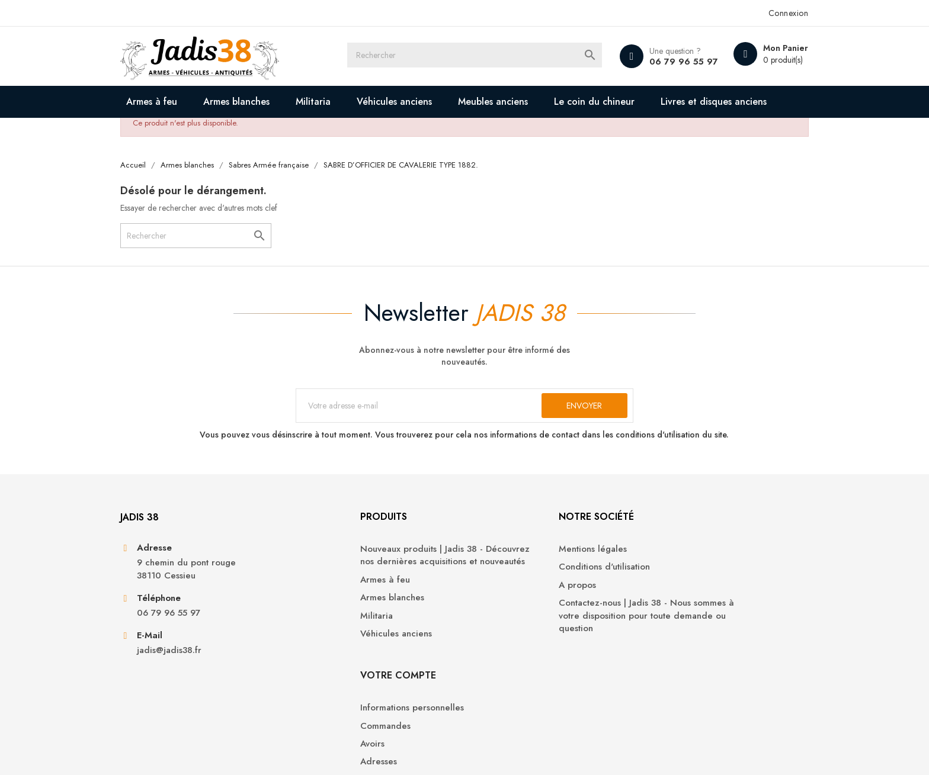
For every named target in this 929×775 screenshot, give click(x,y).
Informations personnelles (694, 590)
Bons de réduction (679, 661)
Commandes (667, 608)
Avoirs (654, 626)
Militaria (328, 101)
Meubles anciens (508, 101)
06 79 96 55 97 (666, 61)
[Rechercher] (475, 56)
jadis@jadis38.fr (184, 692)
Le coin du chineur (609, 101)
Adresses (660, 644)
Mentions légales (507, 590)
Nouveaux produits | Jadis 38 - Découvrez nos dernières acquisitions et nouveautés (366, 603)
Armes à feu (167, 101)
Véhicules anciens (409, 101)
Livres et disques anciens (206, 133)
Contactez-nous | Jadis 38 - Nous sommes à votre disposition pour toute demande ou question (539, 657)
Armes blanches (252, 101)
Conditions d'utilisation (519, 608)
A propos (492, 626)
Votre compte (680, 557)
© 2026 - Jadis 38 (169, 751)
